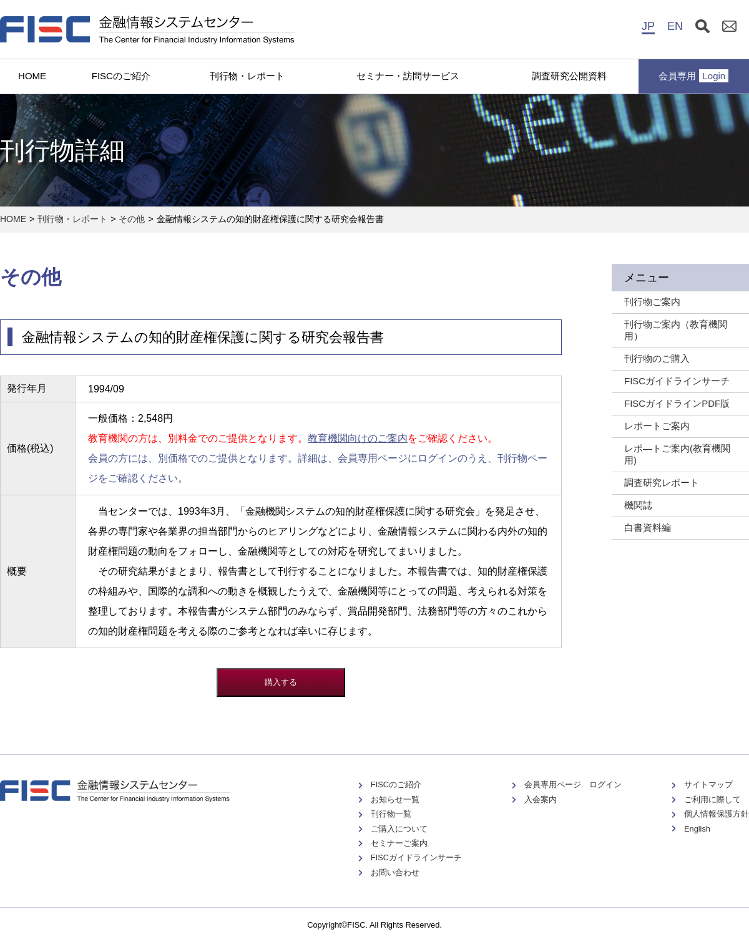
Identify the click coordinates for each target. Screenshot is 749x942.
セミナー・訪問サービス (407, 75)
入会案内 (540, 799)
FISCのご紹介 (121, 75)
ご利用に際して (712, 799)
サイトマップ (708, 784)
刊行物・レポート (247, 75)
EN (675, 26)
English (697, 828)
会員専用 (693, 75)
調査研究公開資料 (569, 75)
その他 (132, 219)
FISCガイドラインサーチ (416, 857)
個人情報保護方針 (716, 813)
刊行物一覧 (391, 813)
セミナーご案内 (399, 843)
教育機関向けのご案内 (358, 438)
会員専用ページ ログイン (573, 784)
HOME (32, 75)
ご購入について (399, 828)
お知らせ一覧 (395, 799)
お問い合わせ (395, 872)
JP (648, 26)
